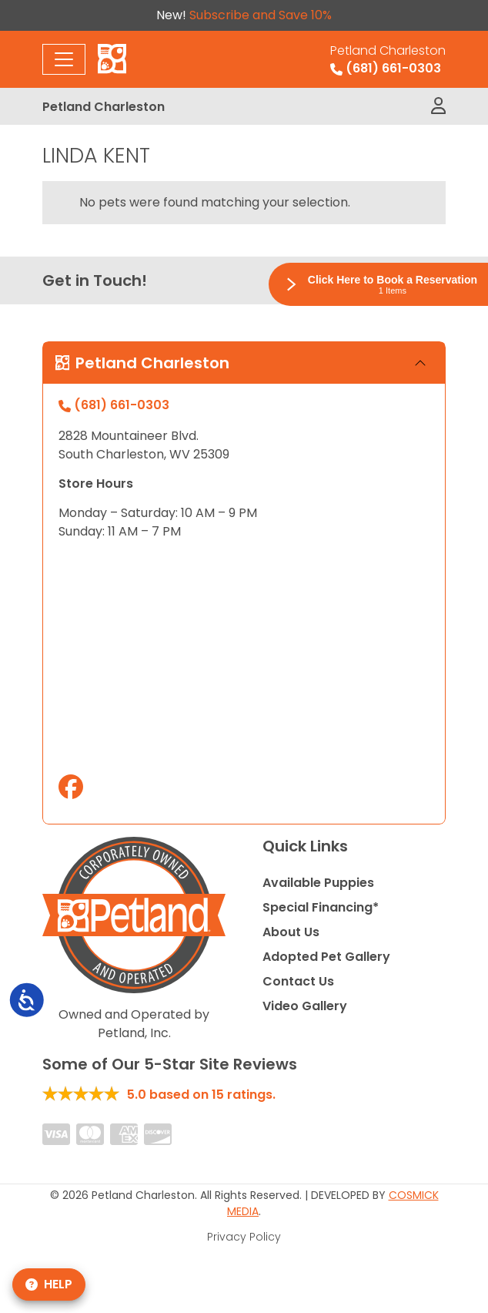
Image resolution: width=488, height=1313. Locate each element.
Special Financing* (320, 907)
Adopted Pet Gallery (326, 956)
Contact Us (298, 981)
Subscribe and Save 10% (260, 15)
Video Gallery (304, 1006)
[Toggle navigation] (63, 59)
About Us (290, 932)
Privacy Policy (244, 1236)
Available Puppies (318, 883)
